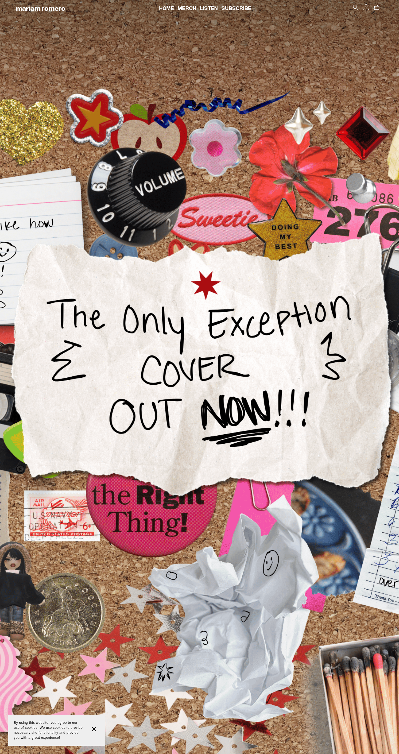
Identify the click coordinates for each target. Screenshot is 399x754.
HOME (166, 8)
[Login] (366, 7)
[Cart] (379, 7)
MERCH (187, 8)
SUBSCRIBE (236, 8)
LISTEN (209, 8)
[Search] (355, 7)
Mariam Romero (40, 8)
